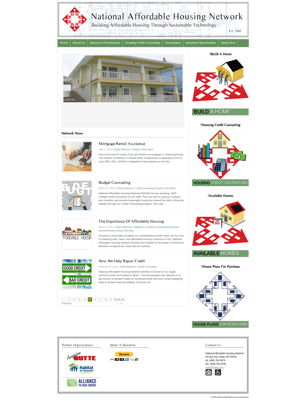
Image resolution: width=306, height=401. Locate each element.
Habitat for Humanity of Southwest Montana (156, 227)
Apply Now (228, 43)
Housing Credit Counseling (142, 43)
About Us (79, 43)
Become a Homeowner (105, 43)
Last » (122, 300)
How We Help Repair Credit (122, 261)
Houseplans (173, 43)
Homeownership (107, 230)
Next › (116, 300)
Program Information (142, 149)
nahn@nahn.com (214, 367)
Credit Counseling (144, 188)
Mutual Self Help (124, 230)
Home (64, 43)
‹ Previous (64, 300)
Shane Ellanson (122, 149)
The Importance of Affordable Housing (131, 221)
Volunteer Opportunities (201, 43)
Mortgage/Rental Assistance (122, 143)
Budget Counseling (115, 182)
